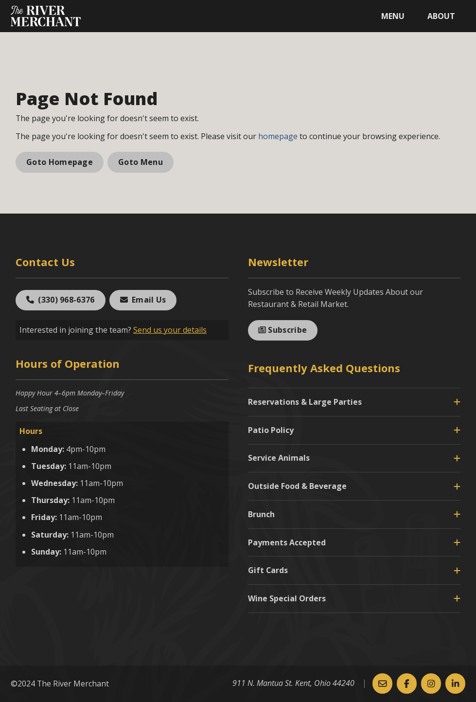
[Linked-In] (455, 683)
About (441, 16)
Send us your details (170, 329)
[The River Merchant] (46, 16)
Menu (393, 16)
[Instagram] (431, 683)
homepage (278, 136)
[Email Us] (382, 683)
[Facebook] (407, 683)
